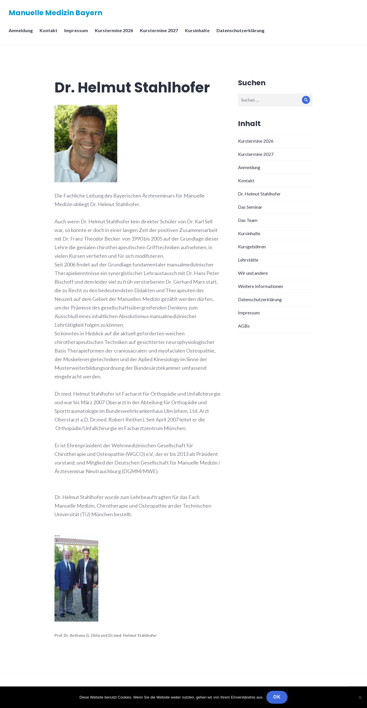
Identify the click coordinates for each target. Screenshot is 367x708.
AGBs (244, 325)
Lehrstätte (248, 259)
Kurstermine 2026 (114, 30)
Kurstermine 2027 (159, 30)
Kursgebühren (252, 246)
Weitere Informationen (260, 286)
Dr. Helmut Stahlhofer (259, 193)
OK (277, 697)
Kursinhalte (197, 30)
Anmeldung (21, 30)
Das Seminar (250, 207)
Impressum (76, 30)
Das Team (247, 220)
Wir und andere (253, 273)
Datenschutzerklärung (240, 30)
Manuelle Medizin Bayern (55, 13)
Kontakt (48, 30)
